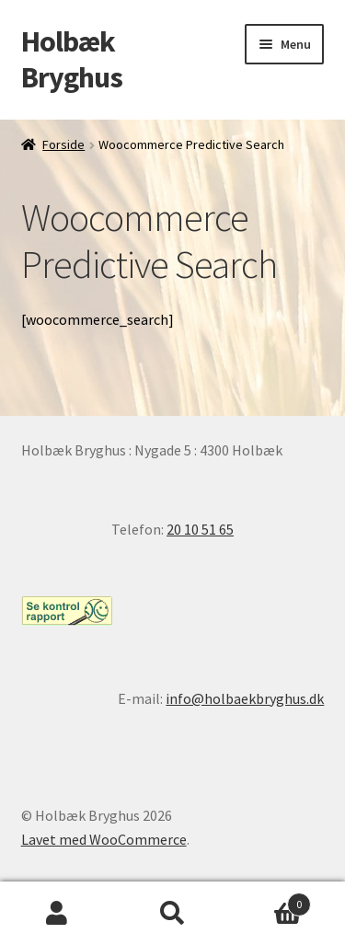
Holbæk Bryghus (71, 59)
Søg (172, 913)
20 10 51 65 (200, 529)
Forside (63, 144)
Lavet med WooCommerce (104, 839)
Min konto (57, 913)
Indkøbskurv (270, 900)
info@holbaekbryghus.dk (245, 698)
